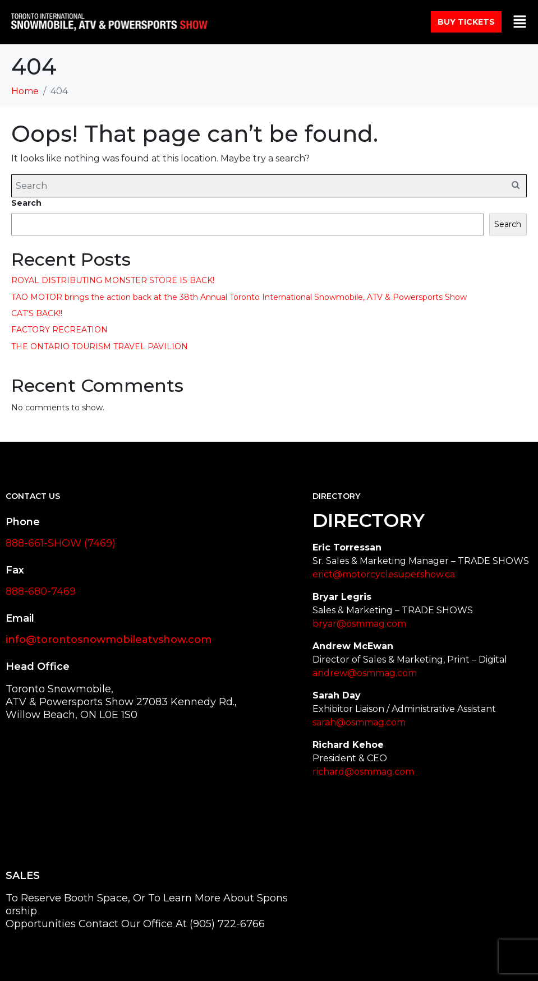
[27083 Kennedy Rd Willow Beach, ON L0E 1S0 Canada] (112, 796)
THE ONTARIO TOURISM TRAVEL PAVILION (99, 346)
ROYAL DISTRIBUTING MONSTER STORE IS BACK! (112, 280)
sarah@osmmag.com (359, 722)
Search (26, 203)
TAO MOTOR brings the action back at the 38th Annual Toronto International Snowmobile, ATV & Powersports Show (239, 297)
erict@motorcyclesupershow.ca (383, 574)
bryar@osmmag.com (359, 623)
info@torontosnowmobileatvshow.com (108, 639)
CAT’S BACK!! (36, 313)
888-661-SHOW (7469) (61, 543)
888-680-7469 (41, 591)
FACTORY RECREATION (59, 330)
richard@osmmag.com (363, 771)
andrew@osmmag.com (364, 673)
